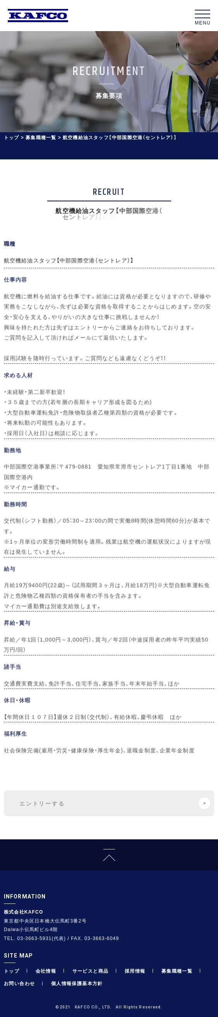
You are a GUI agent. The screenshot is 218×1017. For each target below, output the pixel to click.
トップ (11, 137)
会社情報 (46, 970)
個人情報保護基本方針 (77, 983)
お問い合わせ (19, 983)
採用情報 (135, 970)
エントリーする (114, 803)
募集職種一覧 (41, 137)
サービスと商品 (90, 970)
